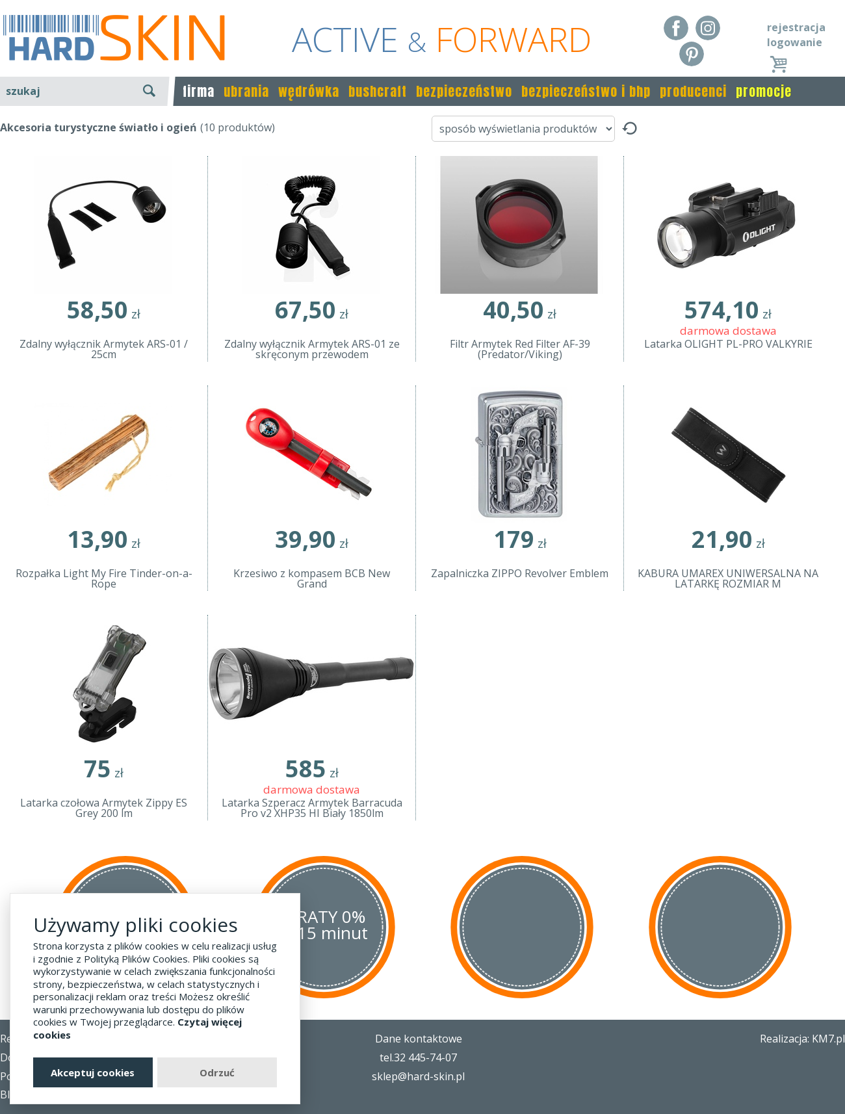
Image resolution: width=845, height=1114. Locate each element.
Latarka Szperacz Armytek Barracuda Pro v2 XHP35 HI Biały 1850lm (312, 807)
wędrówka (308, 91)
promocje (764, 91)
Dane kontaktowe (418, 1038)
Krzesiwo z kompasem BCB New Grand (311, 578)
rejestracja (796, 27)
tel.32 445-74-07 (418, 1057)
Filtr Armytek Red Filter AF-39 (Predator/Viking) (520, 349)
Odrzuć (217, 1072)
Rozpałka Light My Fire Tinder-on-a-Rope (104, 578)
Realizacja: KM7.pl (802, 1038)
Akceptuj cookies (93, 1072)
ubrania (246, 91)
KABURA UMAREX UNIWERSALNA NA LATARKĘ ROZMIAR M (728, 578)
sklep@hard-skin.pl (418, 1076)
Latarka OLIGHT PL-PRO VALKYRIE (728, 344)
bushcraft (377, 91)
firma (198, 91)
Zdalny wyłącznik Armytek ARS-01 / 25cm (104, 349)
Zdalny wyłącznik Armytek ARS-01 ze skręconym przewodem (312, 349)
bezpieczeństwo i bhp (586, 91)
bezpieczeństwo (464, 91)
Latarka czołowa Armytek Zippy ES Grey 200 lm (103, 807)
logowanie (794, 42)
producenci (693, 91)
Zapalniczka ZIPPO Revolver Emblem (519, 573)
